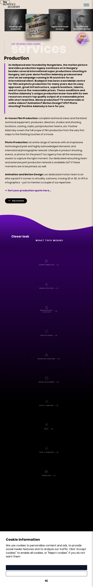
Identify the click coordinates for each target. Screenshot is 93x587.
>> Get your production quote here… (28, 190)
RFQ (12, 475)
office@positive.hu (18, 498)
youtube (9, 456)
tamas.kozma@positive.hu (23, 521)
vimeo (7, 466)
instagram (11, 452)
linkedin (9, 461)
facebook (10, 447)
